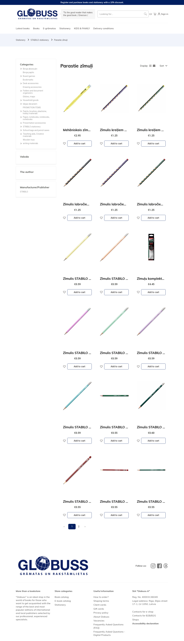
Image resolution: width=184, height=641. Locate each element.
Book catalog (62, 597)
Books (36, 28)
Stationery (65, 28)
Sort (162, 65)
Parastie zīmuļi (60, 40)
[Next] (85, 526)
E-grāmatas (49, 28)
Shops (135, 619)
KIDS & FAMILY (82, 28)
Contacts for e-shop (142, 611)
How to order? (101, 597)
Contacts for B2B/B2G (144, 615)
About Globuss (101, 616)
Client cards (99, 604)
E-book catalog (63, 600)
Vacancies (98, 620)
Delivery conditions (103, 28)
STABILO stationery (40, 40)
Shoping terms (101, 600)
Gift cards (98, 608)
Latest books (23, 28)
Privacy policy (100, 612)
